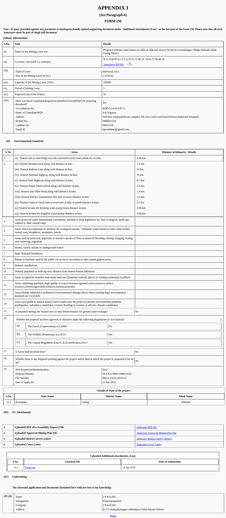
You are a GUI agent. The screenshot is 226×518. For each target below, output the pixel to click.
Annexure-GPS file (113, 64)
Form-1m (30, 467)
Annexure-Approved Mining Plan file (156, 433)
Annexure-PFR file (146, 427)
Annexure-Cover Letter (148, 444)
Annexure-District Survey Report (154, 438)
